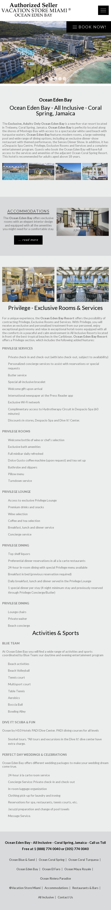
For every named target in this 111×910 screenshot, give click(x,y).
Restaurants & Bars (85, 888)
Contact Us (65, 897)
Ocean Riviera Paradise (55, 878)
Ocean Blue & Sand (22, 859)
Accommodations (56, 888)
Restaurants (28, 296)
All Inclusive (46, 897)
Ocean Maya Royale (77, 869)
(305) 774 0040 (77, 849)
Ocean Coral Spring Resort (89, 153)
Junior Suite (82, 230)
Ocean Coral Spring (51, 859)
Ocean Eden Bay (27, 869)
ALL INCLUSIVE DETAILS (83, 296)
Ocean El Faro (51, 869)
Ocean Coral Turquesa (83, 859)
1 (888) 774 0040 (47, 849)
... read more (28, 239)
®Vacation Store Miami (25, 888)
